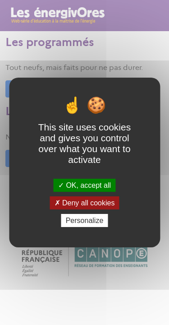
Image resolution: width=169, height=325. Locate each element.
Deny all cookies (85, 203)
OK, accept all (84, 185)
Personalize (85, 220)
